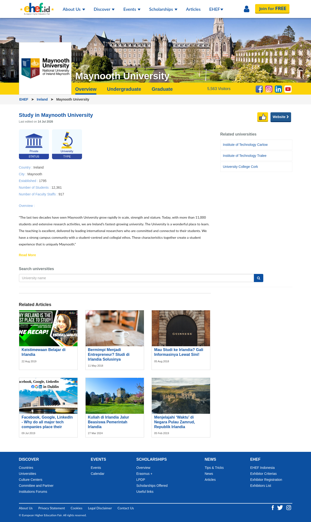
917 (61, 194)
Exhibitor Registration (266, 480)
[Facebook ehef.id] (273, 507)
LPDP (140, 480)
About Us (74, 9)
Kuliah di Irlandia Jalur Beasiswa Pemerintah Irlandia (108, 422)
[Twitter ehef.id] (280, 507)
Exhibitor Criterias (263, 474)
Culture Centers (30, 480)
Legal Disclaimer (100, 508)
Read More (27, 255)
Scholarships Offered (152, 486)
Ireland (43, 99)
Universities (27, 474)
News (209, 474)
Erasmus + (144, 474)
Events (132, 9)
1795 (43, 180)
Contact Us (125, 508)
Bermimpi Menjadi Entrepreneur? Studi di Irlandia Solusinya (108, 354)
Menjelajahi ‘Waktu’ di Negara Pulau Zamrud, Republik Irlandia (174, 422)
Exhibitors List (260, 486)
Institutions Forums (33, 492)
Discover (104, 9)
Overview (86, 89)
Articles (193, 9)
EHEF (216, 9)
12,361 (57, 187)
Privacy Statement (51, 508)
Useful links (145, 492)
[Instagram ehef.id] (288, 507)
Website (281, 117)
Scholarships (163, 9)
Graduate (162, 89)
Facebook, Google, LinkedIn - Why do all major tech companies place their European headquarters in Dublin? (47, 426)
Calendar (98, 474)
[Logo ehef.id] (37, 6)
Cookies (76, 508)
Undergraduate (124, 89)
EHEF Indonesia (262, 468)
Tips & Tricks (214, 468)
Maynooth (34, 174)
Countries (26, 468)
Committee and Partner (36, 486)
